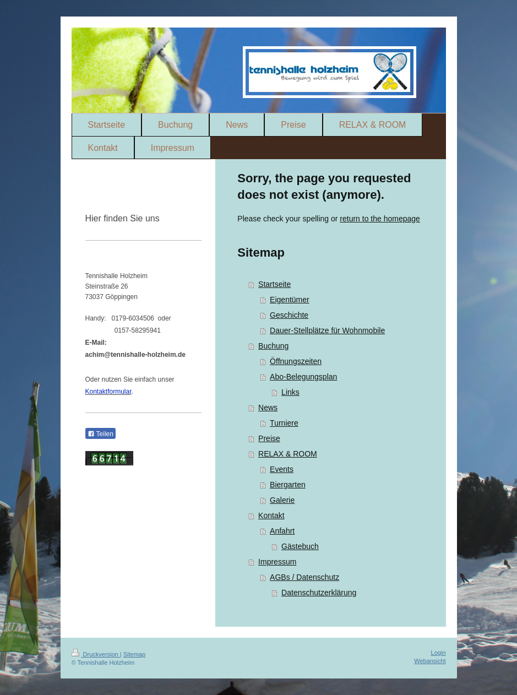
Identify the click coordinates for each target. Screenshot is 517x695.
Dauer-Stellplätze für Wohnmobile (327, 330)
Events (281, 469)
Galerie (282, 500)
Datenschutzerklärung (318, 592)
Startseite (274, 284)
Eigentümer (289, 299)
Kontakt (271, 515)
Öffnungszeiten (296, 361)
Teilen (100, 434)
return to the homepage (380, 218)
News (267, 407)
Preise (269, 438)
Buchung (273, 345)
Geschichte (289, 315)
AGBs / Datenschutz (304, 577)
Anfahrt (282, 530)
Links (290, 392)
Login (438, 652)
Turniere (284, 423)
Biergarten (288, 484)
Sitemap (134, 654)
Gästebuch (300, 546)
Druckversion (96, 654)
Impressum (277, 561)
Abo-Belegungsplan (303, 376)
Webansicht (429, 661)
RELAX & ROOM (287, 453)
